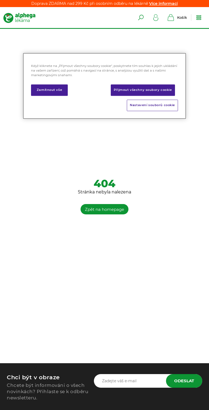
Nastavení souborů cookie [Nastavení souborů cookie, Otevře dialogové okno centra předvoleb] (152, 105)
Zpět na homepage (104, 209)
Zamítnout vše (49, 90)
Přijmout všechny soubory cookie (143, 90)
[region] (104, 86)
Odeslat (184, 380)
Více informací (163, 3)
